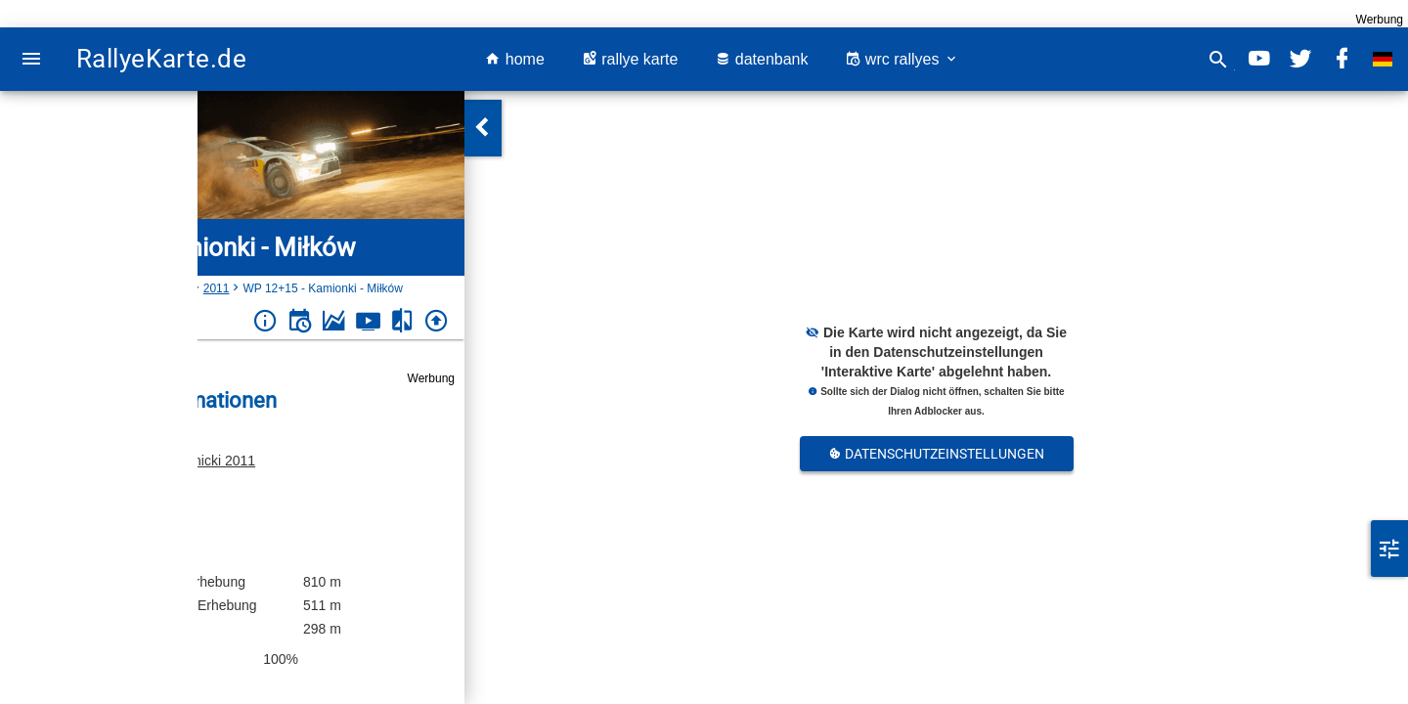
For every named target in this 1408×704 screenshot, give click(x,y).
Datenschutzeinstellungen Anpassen (936, 458)
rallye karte (630, 59)
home (514, 59)
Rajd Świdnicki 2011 (193, 460)
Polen (84, 288)
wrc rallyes (901, 59)
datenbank (761, 59)
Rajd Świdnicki (151, 288)
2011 (216, 288)
